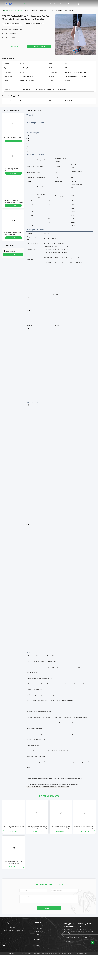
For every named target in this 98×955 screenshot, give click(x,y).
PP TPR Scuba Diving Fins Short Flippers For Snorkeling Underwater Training (14, 827)
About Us (44, 4)
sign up (90, 941)
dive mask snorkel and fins (50, 786)
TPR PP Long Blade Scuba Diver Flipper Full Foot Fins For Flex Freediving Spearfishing (11, 170)
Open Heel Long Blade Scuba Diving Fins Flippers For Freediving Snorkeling (84, 827)
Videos (35, 4)
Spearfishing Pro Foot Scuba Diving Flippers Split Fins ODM (13, 862)
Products (27, 4)
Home (19, 4)
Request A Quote (39, 46)
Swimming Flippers (18, 10)
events (62, 4)
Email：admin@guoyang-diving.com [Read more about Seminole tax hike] (13, 930)
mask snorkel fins (36, 786)
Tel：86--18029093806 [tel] (9, 927)
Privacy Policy (12, 953)
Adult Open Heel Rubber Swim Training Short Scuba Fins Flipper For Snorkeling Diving (13, 137)
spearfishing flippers (63, 786)
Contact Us (53, 4)
